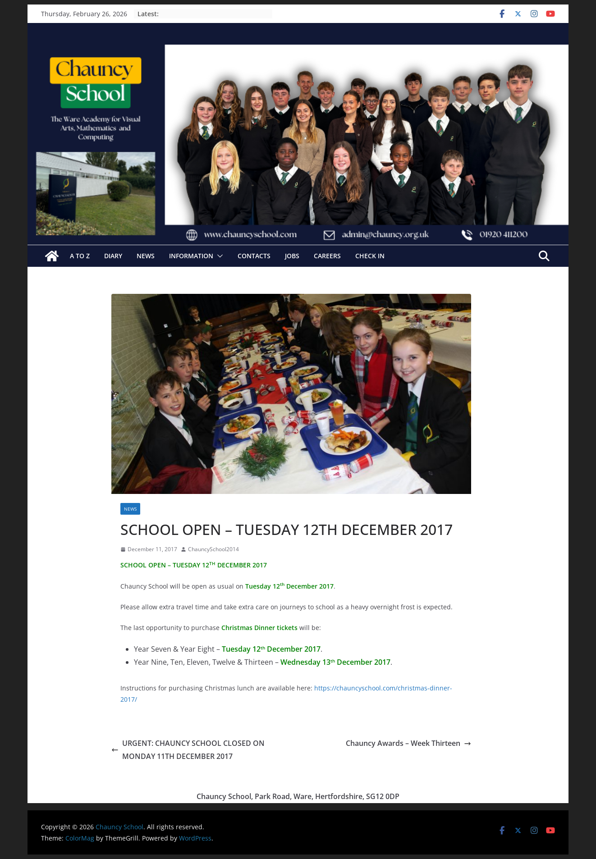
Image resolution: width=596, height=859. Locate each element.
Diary (113, 255)
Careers (327, 255)
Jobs (292, 255)
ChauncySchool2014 (213, 549)
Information (191, 255)
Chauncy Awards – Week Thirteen (408, 743)
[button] (218, 256)
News (146, 255)
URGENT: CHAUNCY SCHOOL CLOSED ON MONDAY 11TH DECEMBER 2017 (188, 749)
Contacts (254, 255)
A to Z (80, 255)
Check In (370, 255)
